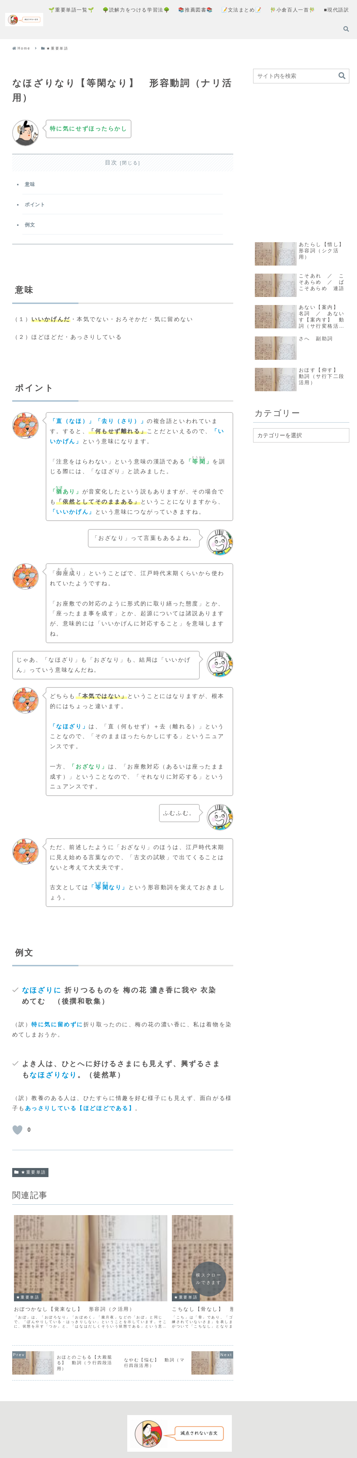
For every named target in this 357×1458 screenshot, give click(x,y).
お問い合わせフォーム (227, 1429)
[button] (342, 76)
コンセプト (116, 1429)
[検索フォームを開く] (346, 29)
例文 (31, 228)
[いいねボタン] (17, 1135)
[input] (301, 76)
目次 (111, 162)
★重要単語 (30, 1177)
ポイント (36, 206)
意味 (31, 185)
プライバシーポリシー (165, 1429)
